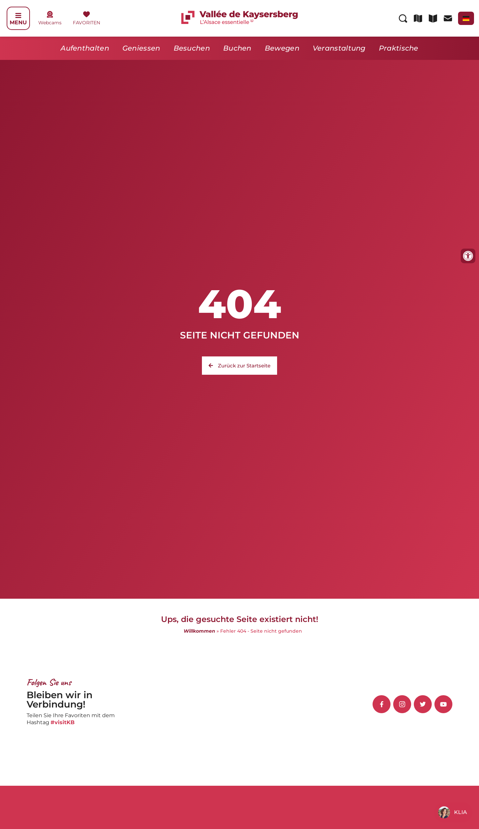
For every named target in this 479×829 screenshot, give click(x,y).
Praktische (398, 48)
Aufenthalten (85, 48)
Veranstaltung (339, 48)
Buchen (237, 48)
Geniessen (141, 48)
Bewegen (282, 48)
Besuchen (192, 48)
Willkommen (199, 631)
